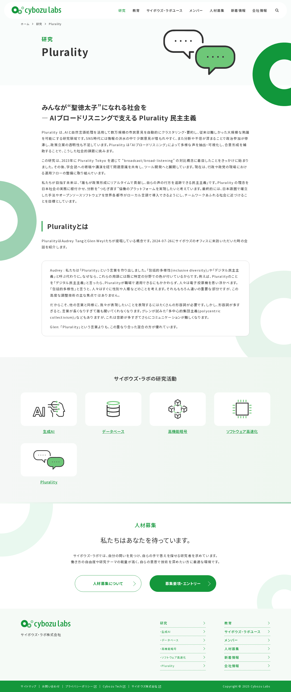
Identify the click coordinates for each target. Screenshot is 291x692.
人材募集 (217, 10)
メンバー (196, 10)
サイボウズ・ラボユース (164, 10)
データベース (170, 640)
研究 (122, 10)
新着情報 (238, 10)
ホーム (25, 24)
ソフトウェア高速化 (174, 657)
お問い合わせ (51, 686)
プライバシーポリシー (79, 686)
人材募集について (108, 583)
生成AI (166, 631)
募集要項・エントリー (183, 583)
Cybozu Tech (112, 686)
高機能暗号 (169, 649)
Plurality (55, 24)
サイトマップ (28, 686)
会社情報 (259, 10)
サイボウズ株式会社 (145, 686)
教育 (136, 10)
